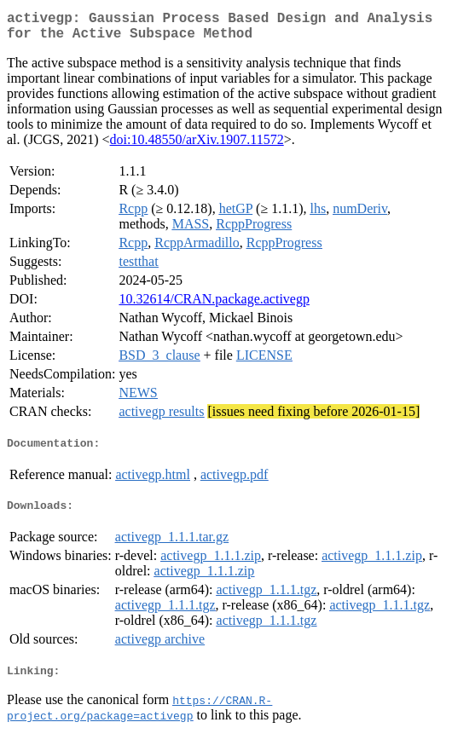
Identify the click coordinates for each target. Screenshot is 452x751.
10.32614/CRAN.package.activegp (214, 305)
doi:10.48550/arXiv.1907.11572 (197, 146)
